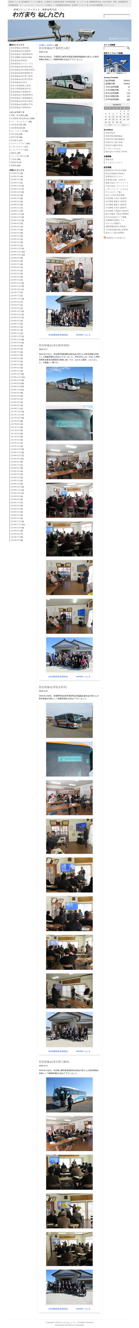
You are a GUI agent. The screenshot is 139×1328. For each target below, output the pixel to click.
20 (113, 119)
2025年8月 (15, 195)
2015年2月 (15, 518)
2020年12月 (16, 311)
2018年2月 (15, 405)
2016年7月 (15, 465)
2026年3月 (15, 176)
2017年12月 (16, 411)
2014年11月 (16, 524)
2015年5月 (15, 509)
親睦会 (14, 153)
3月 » (124, 125)
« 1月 (109, 125)
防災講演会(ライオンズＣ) (22, 63)
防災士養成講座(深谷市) (21, 89)
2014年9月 (15, 531)
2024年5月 (15, 236)
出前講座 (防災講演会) (20, 118)
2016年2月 (15, 480)
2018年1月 (15, 408)
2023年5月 (15, 270)
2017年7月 (15, 427)
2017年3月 (15, 440)
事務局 (14, 165)
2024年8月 (15, 226)
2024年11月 (16, 217)
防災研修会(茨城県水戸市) (22, 104)
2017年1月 (15, 446)
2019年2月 (15, 368)
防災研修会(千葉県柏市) (21, 92)
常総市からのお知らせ (115, 238)
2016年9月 (15, 459)
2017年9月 (15, 421)
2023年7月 (15, 264)
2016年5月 (15, 471)
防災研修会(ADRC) (19, 82)
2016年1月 (15, 484)
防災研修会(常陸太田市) (53, 687)
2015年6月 (15, 506)
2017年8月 (15, 424)
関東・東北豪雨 (17, 115)
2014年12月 (16, 521)
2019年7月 (15, 352)
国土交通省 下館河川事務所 (117, 214)
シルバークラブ (17, 150)
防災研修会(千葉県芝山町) (54, 48)
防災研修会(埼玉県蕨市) (21, 51)
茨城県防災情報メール (115, 220)
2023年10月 (16, 255)
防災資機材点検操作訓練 (21, 57)
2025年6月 (15, 201)
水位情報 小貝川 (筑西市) (116, 208)
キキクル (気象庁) (113, 223)
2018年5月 (15, 396)
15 (121, 117)
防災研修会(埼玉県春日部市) (23, 70)
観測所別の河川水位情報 (116, 170)
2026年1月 (15, 183)
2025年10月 (16, 192)
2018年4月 (15, 399)
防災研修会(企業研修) (20, 48)
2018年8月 (15, 386)
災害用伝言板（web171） (116, 180)
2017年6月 (15, 430)
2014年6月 (15, 540)
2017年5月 (15, 433)
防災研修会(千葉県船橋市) (22, 98)
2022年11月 (16, 286)
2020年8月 (15, 321)
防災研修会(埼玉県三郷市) (22, 76)
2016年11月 (16, 452)
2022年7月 (15, 292)
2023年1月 (15, 280)
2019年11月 (16, 339)
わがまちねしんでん (68, 1322)
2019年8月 (15, 349)
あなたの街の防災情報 (115, 195)
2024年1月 (15, 245)
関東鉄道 (109, 159)
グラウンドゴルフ (18, 143)
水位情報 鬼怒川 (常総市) (116, 201)
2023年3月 (15, 273)
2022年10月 (16, 289)
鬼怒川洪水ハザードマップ (117, 183)
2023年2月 (15, 277)
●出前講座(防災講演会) (58, 335)
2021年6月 (15, 305)
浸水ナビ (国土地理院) (115, 233)
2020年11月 (16, 314)
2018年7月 (15, 390)
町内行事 (14, 137)
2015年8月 (15, 499)
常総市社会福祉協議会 (115, 139)
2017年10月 (16, 418)
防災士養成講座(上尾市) (21, 85)
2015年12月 (16, 487)
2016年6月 (15, 468)
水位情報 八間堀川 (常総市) (117, 211)
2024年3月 (15, 239)
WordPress (69, 1325)
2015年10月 (16, 493)
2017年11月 (16, 415)
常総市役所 (110, 133)
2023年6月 (15, 267)
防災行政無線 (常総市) (115, 173)
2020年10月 (16, 317)
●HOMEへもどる (83, 335)
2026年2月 (15, 179)
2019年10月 (16, 342)
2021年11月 (16, 299)
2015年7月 (15, 502)
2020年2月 (15, 330)
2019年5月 (15, 358)
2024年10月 (16, 220)
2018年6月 (15, 393)
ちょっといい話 (17, 131)
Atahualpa (80, 1325)
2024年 (50, 45)
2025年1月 (15, 211)
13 (113, 117)
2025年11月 (16, 189)
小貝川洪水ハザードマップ (117, 186)
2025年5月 (15, 204)
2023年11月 (16, 252)
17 (128, 117)
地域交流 (14, 162)
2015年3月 (15, 515)
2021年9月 (15, 302)
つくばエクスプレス (114, 162)
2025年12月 (16, 186)
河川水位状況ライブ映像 (116, 217)
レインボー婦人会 (18, 156)
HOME (42, 45)
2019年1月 (15, 371)
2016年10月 (16, 455)
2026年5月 (15, 173)
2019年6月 (15, 355)
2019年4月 (15, 361)
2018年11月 (16, 377)
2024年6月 (15, 233)
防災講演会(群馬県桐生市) (22, 73)
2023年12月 (16, 248)
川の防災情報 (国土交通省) (117, 230)
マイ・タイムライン (19, 121)
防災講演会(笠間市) (19, 60)
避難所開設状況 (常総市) (116, 226)
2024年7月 (15, 230)
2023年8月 (15, 261)
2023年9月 (15, 258)
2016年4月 (15, 474)
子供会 (14, 159)
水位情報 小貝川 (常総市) (116, 198)
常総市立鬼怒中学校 (114, 145)
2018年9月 (15, 383)
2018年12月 (16, 374)
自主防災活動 (16, 125)
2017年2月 (15, 443)
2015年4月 (15, 512)
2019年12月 (16, 336)
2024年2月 (15, 242)
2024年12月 (16, 214)
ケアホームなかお (113, 148)
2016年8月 (15, 462)
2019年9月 (15, 346)
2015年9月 (15, 496)
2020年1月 (15, 333)
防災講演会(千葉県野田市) (22, 95)
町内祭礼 (14, 140)
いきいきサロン (17, 147)
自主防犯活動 (16, 128)
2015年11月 (16, 490)
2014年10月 (16, 528)
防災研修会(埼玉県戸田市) (22, 79)
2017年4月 (15, 437)
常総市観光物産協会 (114, 136)
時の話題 (14, 134)
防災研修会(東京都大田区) (22, 67)
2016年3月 (15, 477)
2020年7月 (15, 324)
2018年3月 (15, 402)
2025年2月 (15, 208)
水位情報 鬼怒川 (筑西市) (116, 204)
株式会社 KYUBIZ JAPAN (116, 152)
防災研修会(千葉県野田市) (22, 54)
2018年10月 (16, 380)
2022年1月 (15, 295)
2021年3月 (15, 308)
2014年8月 (15, 534)
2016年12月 (16, 449)
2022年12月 (16, 283)
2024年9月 (15, 223)
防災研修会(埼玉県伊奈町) (54, 345)
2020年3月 (15, 327)
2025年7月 (15, 198)
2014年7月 (15, 537)
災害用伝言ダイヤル (114, 176)
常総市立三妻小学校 (114, 142)
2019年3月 (15, 364)
